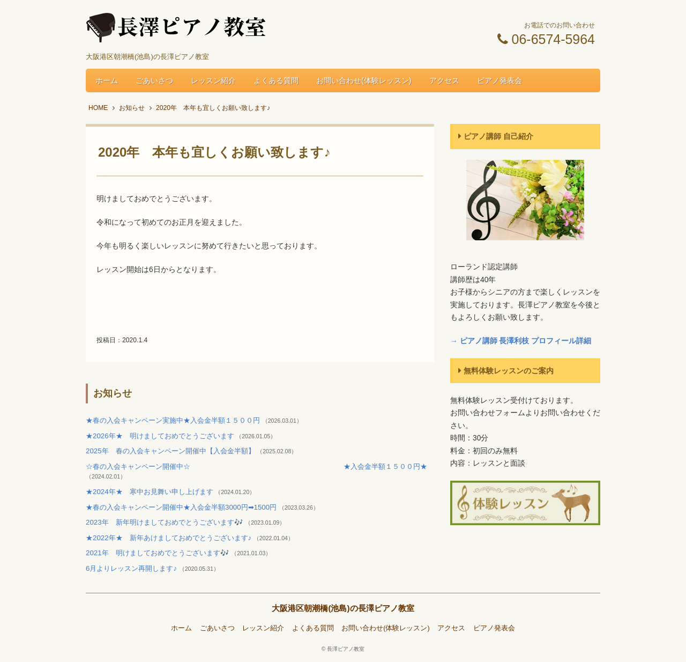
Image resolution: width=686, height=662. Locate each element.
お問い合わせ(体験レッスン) (364, 80)
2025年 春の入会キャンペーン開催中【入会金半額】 (171, 451)
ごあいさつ (154, 80)
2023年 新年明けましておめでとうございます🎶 (165, 522)
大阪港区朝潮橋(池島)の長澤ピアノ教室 (343, 608)
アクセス (444, 80)
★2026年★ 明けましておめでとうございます (161, 436)
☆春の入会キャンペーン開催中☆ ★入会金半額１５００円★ (256, 466)
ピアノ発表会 (499, 80)
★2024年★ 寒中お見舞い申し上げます (150, 492)
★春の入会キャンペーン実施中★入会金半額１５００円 (174, 420)
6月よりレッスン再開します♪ (132, 568)
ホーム (106, 80)
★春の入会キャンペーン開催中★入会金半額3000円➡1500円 (182, 507)
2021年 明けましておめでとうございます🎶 (158, 553)
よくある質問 (276, 80)
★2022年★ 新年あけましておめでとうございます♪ (169, 538)
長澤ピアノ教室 (345, 649)
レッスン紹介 (213, 80)
